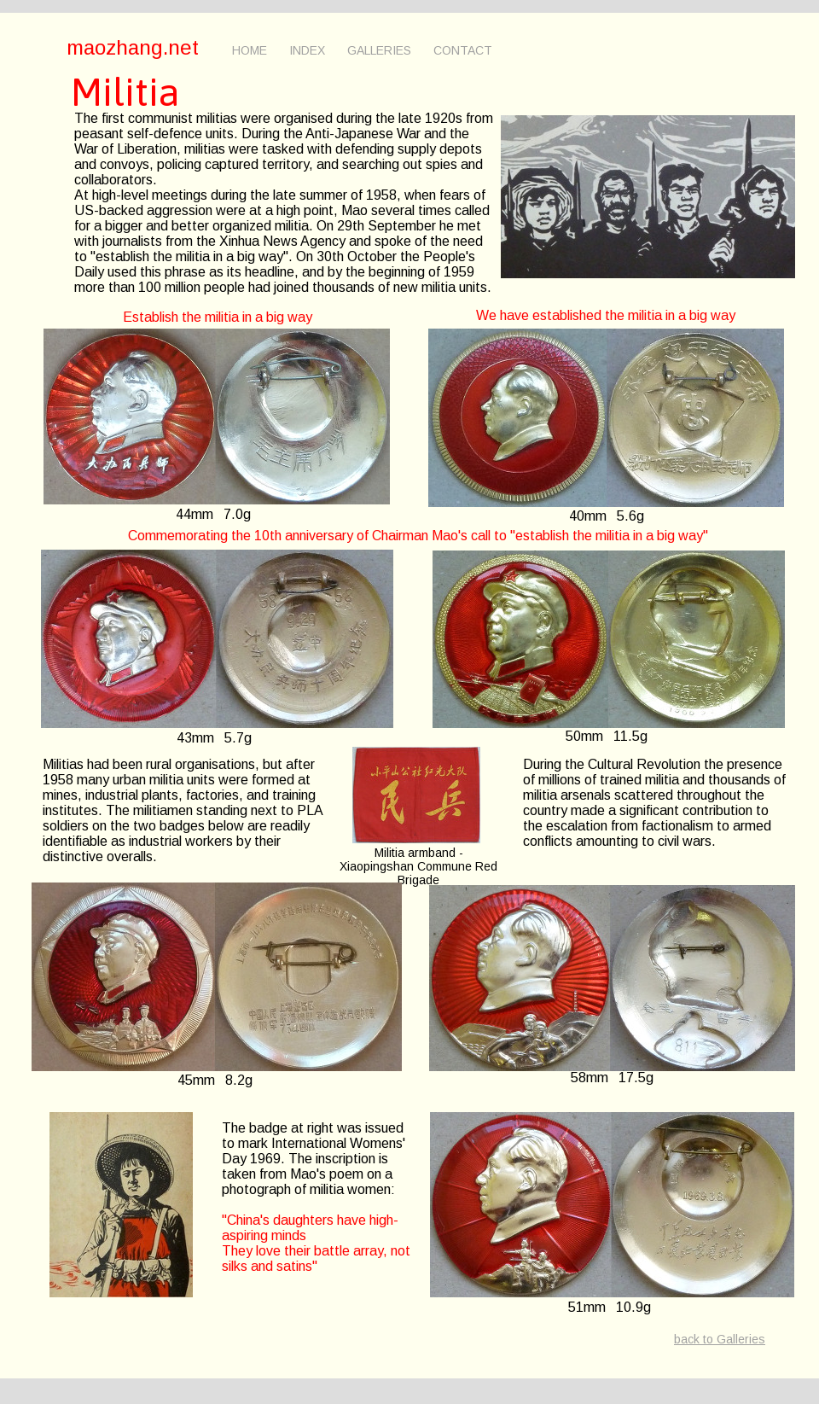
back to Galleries (719, 1339)
